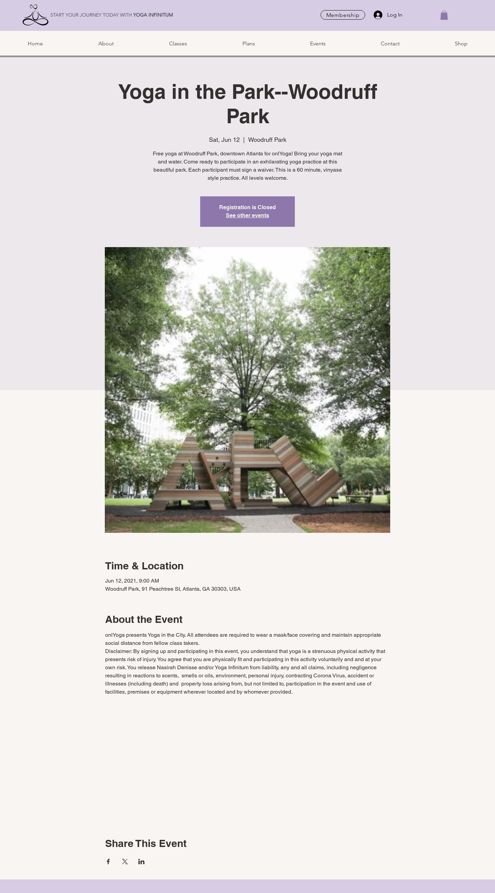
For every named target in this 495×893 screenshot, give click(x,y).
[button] (444, 15)
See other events (247, 215)
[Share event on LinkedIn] (141, 861)
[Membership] (343, 15)
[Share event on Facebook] (108, 861)
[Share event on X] (125, 861)
